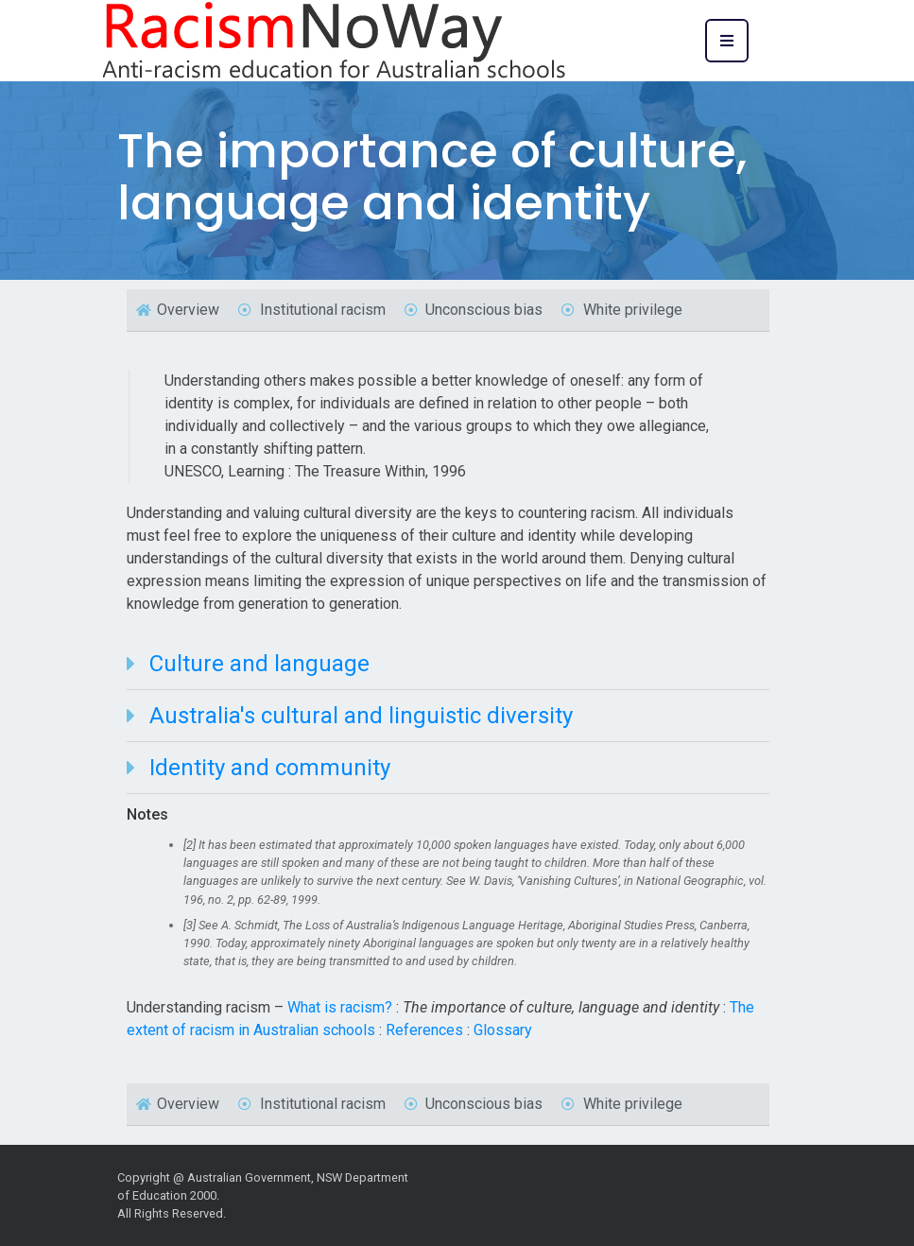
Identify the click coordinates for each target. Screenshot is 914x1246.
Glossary (503, 1030)
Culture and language (259, 663)
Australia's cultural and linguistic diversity (361, 715)
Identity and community (269, 767)
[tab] (448, 664)
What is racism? (339, 1007)
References (424, 1030)
